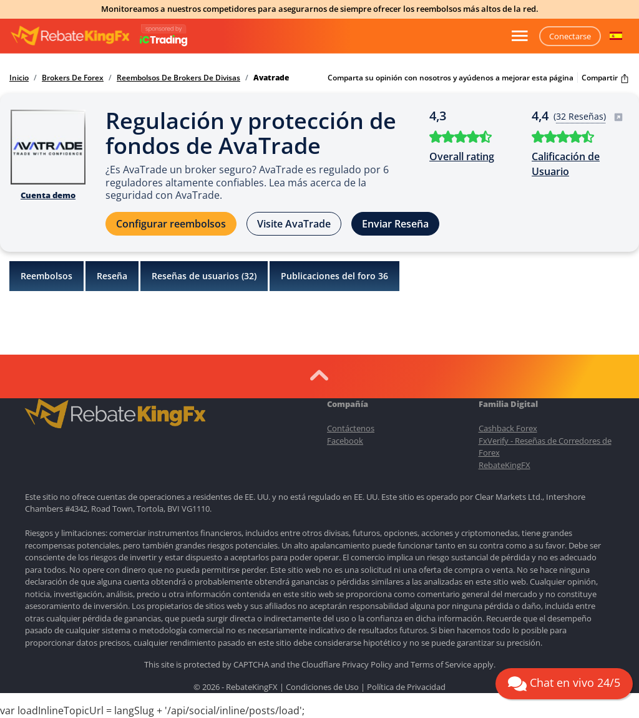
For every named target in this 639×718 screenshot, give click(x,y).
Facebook (345, 440)
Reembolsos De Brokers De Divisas (178, 78)
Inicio (19, 78)
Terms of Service (441, 664)
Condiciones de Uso (322, 686)
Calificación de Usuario (566, 164)
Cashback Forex (508, 428)
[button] (616, 36)
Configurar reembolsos (171, 224)
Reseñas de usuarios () (204, 276)
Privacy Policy (367, 664)
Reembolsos (46, 276)
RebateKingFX (504, 465)
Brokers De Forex (73, 78)
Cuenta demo (48, 195)
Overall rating (461, 156)
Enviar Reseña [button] (395, 224)
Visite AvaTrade (294, 224)
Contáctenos (350, 428)
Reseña (112, 276)
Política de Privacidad (406, 686)
